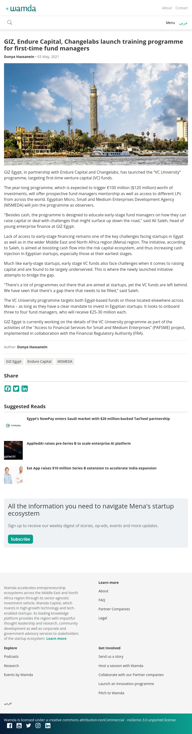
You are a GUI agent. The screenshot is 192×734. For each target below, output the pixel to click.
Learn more (56, 638)
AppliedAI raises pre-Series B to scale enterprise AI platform (79, 443)
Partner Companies (114, 609)
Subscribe (20, 539)
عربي (183, 23)
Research (11, 665)
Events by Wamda (18, 674)
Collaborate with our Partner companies (131, 674)
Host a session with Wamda (120, 665)
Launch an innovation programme (126, 683)
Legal (102, 618)
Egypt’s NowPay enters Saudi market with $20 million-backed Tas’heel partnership (98, 418)
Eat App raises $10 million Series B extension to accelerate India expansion (91, 468)
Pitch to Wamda (111, 693)
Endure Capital (40, 361)
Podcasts (11, 656)
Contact (182, 7)
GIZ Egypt (14, 361)
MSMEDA (65, 361)
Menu (170, 22)
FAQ (101, 600)
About (167, 7)
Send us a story (110, 656)
